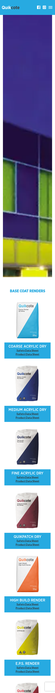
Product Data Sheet (27, 354)
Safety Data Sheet (28, 350)
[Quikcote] (11, 7)
